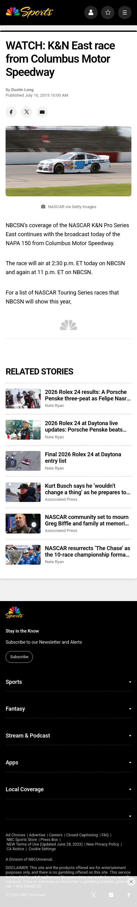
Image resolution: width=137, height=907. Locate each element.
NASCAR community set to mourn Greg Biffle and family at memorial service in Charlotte (87, 520)
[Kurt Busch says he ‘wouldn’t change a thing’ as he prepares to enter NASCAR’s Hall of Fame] (23, 492)
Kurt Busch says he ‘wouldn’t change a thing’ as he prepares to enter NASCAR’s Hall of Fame (85, 489)
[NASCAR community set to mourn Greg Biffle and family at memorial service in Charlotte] (23, 523)
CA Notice (15, 848)
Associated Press (61, 499)
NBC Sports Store (22, 839)
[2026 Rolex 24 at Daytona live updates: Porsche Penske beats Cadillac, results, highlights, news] (23, 430)
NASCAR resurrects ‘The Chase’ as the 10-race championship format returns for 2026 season (87, 551)
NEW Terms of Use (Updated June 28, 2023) (44, 844)
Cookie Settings (42, 848)
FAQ (105, 835)
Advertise (37, 835)
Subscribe (19, 656)
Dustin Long (22, 89)
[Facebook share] (11, 112)
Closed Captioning (82, 835)
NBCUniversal (40, 859)
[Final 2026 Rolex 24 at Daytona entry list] (23, 461)
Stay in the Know (22, 631)
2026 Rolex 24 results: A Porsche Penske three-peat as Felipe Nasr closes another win (86, 395)
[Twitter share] (26, 112)
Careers (55, 835)
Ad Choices (15, 835)
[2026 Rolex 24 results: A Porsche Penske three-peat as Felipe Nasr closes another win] (23, 398)
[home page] (29, 12)
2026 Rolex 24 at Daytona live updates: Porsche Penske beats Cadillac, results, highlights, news (86, 426)
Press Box (49, 839)
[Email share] (42, 112)
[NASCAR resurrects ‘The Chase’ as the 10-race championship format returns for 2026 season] (23, 555)
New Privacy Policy (102, 844)
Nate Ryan (54, 405)
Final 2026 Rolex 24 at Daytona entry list (83, 457)
